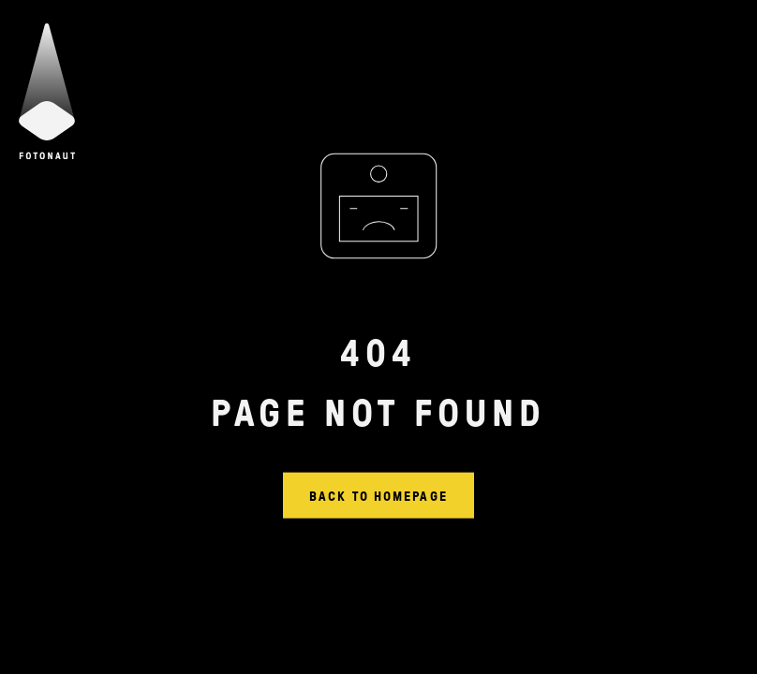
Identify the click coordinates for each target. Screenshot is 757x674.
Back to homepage (378, 495)
